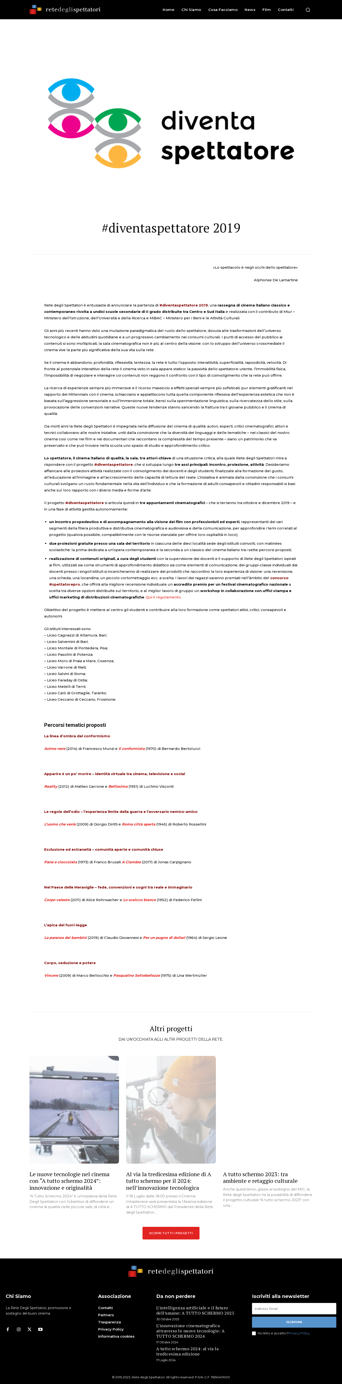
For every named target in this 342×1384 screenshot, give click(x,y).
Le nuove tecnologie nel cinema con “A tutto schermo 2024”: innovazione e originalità (69, 1181)
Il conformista (132, 748)
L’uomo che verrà (60, 824)
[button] (308, 10)
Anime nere (54, 748)
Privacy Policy (298, 1333)
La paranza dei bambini (65, 937)
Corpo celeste (57, 900)
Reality (50, 786)
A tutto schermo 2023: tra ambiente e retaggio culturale (260, 1177)
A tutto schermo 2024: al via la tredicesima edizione (187, 1351)
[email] (294, 1308)
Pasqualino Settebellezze (136, 975)
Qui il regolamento (163, 597)
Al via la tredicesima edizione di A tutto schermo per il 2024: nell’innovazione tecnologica (168, 1181)
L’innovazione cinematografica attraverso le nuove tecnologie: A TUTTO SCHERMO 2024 (190, 1331)
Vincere (51, 975)
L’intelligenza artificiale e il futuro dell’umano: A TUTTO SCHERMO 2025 (195, 1310)
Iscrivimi (294, 1322)
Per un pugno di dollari (164, 937)
